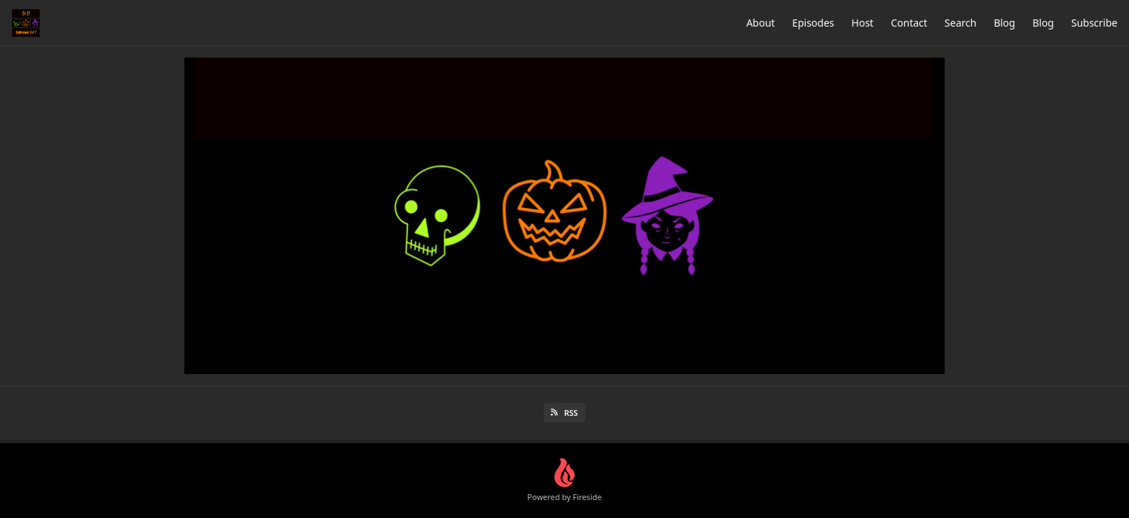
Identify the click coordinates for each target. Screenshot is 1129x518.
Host (863, 22)
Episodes (813, 22)
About (760, 22)
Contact (909, 22)
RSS (564, 412)
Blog (1004, 22)
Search (960, 22)
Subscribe (1094, 22)
